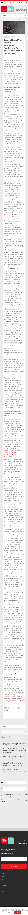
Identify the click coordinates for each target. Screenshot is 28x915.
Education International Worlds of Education (10, 800)
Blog (2, 888)
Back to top (23, 830)
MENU (2, 2)
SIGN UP (16, 2)
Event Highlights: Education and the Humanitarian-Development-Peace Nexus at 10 (14, 771)
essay (9, 95)
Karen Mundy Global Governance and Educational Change (10, 795)
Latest (3, 891)
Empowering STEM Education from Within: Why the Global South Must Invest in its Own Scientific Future (14, 750)
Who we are (4, 879)
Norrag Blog (7, 37)
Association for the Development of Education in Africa (13, 455)
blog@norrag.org (9, 696)
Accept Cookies (17, 912)
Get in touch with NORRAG (14, 858)
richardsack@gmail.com (11, 674)
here (12, 912)
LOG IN (11, 2)
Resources (3, 876)
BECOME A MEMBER (14, 866)
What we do (4, 885)
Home (3, 873)
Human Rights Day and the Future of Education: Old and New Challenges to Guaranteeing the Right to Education (13, 763)
